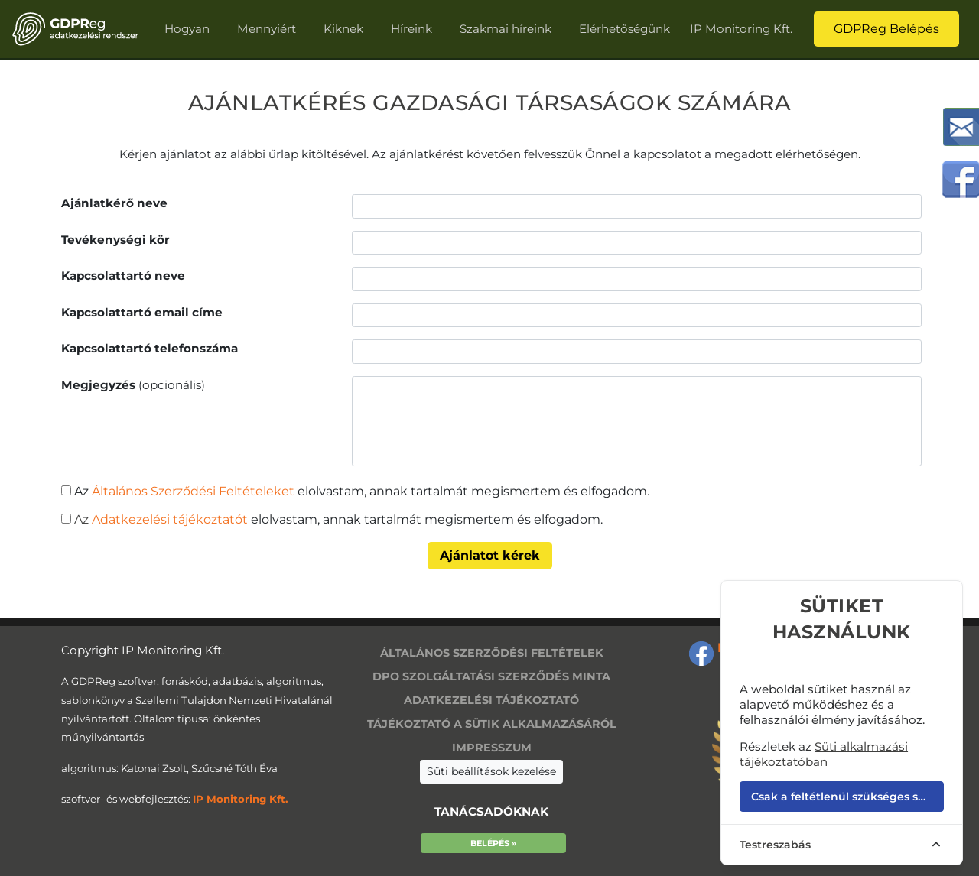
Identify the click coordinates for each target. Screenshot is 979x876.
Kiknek (343, 28)
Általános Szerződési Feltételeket (193, 491)
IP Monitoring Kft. (741, 28)
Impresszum (492, 747)
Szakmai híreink (505, 28)
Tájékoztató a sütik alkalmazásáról (491, 724)
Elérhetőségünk (624, 28)
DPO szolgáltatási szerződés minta (491, 676)
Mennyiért (266, 28)
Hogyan (187, 28)
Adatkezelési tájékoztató (491, 700)
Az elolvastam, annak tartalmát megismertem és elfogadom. (361, 491)
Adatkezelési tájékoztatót (168, 519)
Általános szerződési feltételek (491, 653)
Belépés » (493, 843)
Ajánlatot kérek (490, 555)
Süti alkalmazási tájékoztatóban (824, 754)
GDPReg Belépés (886, 28)
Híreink (411, 28)
